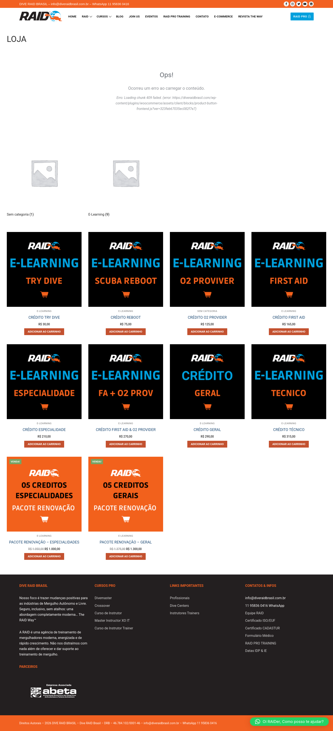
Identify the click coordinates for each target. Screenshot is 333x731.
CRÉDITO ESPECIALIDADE (44, 430)
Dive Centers (179, 606)
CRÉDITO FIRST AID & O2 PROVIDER (125, 430)
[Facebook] (286, 3)
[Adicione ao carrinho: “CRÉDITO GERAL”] (207, 444)
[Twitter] (298, 3)
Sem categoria (207, 311)
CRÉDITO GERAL (207, 430)
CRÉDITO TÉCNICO (289, 430)
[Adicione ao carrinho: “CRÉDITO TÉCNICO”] (289, 444)
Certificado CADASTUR (262, 628)
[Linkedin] (311, 3)
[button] (289, 721)
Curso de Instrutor (108, 613)
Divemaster (103, 598)
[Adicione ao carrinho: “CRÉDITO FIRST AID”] (289, 331)
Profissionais (180, 598)
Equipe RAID (254, 613)
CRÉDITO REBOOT (126, 317)
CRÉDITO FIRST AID (288, 317)
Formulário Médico (259, 636)
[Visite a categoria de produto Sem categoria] (44, 176)
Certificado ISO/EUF (260, 621)
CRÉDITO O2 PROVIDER (207, 317)
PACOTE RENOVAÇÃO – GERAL (126, 542)
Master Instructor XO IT (112, 621)
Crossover (102, 606)
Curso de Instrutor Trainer (114, 628)
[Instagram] (292, 3)
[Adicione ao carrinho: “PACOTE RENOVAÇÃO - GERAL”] (126, 556)
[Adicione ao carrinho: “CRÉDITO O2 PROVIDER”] (207, 331)
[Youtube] (304, 3)
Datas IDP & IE (256, 651)
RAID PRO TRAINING (260, 643)
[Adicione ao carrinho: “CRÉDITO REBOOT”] (126, 331)
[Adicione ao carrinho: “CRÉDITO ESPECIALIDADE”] (44, 444)
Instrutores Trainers (184, 613)
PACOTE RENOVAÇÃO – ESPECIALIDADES (44, 542)
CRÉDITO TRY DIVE (44, 317)
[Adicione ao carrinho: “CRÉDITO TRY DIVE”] (44, 331)
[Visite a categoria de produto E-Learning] (125, 176)
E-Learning (44, 311)
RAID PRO (302, 16)
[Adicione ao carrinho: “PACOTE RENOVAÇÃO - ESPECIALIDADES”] (44, 556)
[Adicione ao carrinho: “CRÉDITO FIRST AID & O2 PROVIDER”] (126, 444)
